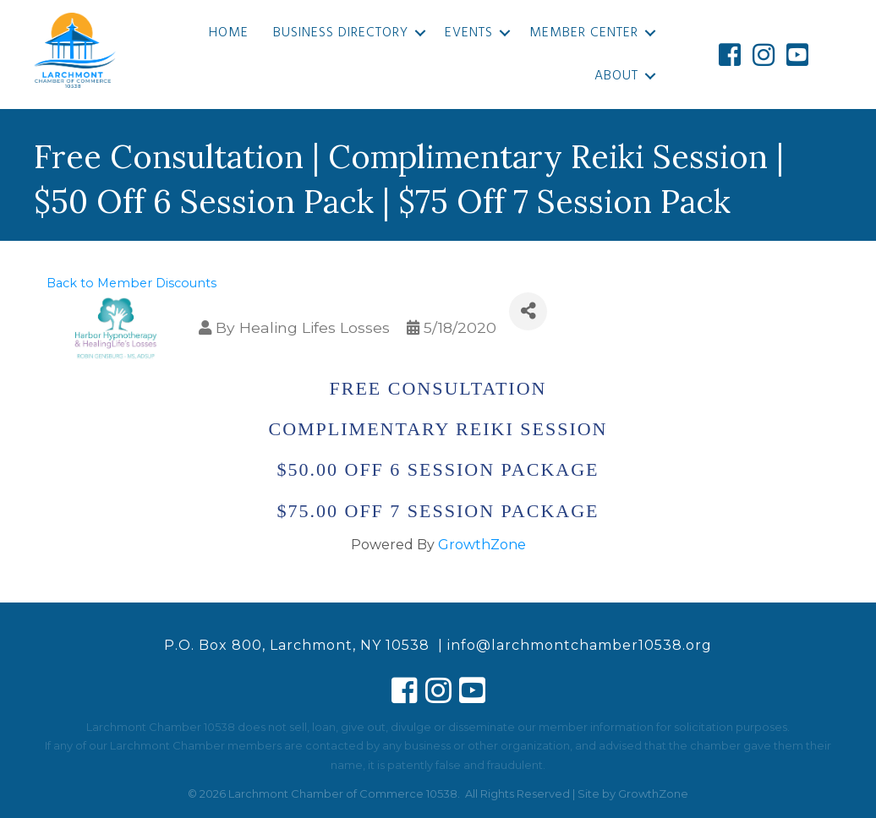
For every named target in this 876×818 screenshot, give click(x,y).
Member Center (583, 33)
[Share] (528, 311)
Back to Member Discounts (131, 283)
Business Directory (340, 33)
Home (229, 33)
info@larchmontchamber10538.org (579, 645)
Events (469, 33)
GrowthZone (482, 545)
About (616, 76)
